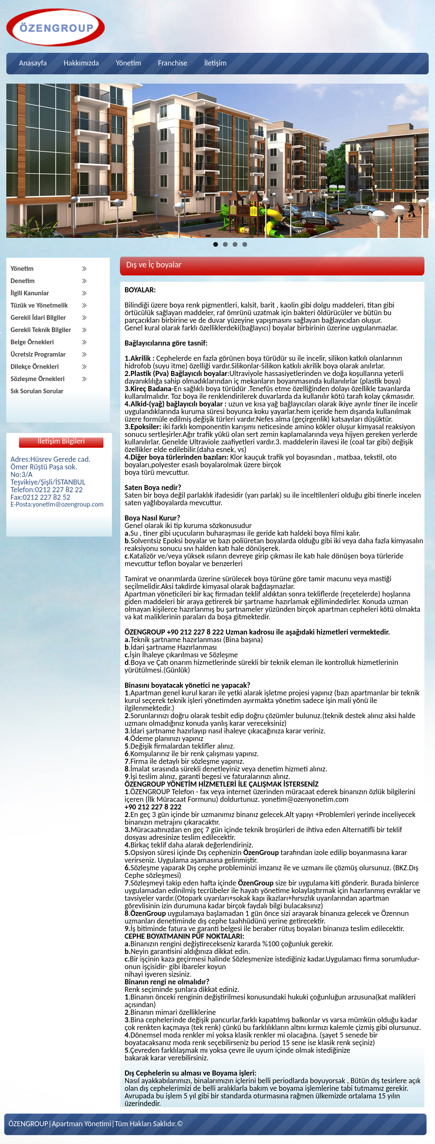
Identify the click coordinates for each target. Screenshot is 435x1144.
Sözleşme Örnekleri (38, 379)
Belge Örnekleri (32, 342)
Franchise (172, 63)
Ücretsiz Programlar (38, 354)
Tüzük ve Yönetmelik (39, 305)
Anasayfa (33, 63)
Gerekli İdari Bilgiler (38, 317)
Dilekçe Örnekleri (35, 366)
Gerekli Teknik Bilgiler (41, 330)
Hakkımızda (81, 63)
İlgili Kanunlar (30, 293)
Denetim (23, 281)
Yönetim (128, 63)
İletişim (215, 63)
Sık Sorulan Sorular (37, 391)
